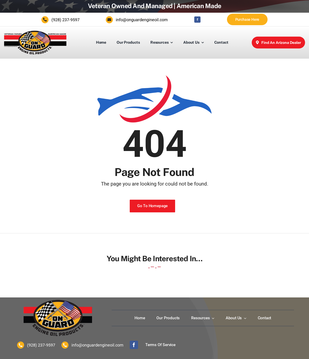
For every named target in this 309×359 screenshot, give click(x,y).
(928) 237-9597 (65, 19)
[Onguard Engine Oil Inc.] (35, 32)
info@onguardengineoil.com (142, 19)
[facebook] (197, 19)
